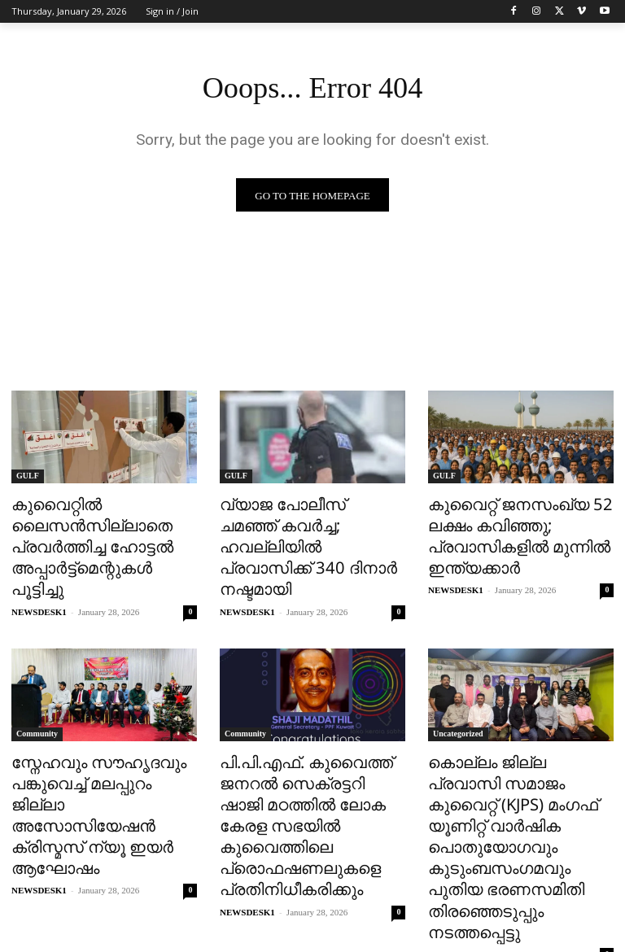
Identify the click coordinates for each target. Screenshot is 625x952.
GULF (27, 477)
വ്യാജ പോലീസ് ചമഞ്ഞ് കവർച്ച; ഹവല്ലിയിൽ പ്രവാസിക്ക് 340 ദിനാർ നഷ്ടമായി (300, 532)
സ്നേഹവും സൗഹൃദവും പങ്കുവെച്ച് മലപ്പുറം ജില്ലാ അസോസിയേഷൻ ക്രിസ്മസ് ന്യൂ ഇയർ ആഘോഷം (96, 768)
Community (37, 704)
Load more (313, 900)
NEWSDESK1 (39, 582)
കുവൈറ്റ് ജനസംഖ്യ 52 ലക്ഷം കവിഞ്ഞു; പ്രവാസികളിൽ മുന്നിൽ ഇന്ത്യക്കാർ (506, 532)
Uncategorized (458, 704)
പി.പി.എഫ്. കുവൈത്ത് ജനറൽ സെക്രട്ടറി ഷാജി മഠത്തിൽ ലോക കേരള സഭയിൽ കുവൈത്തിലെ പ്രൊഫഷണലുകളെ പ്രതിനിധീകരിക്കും (301, 778)
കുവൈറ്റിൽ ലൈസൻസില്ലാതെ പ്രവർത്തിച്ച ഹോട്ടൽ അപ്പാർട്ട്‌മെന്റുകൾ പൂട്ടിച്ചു (96, 532)
